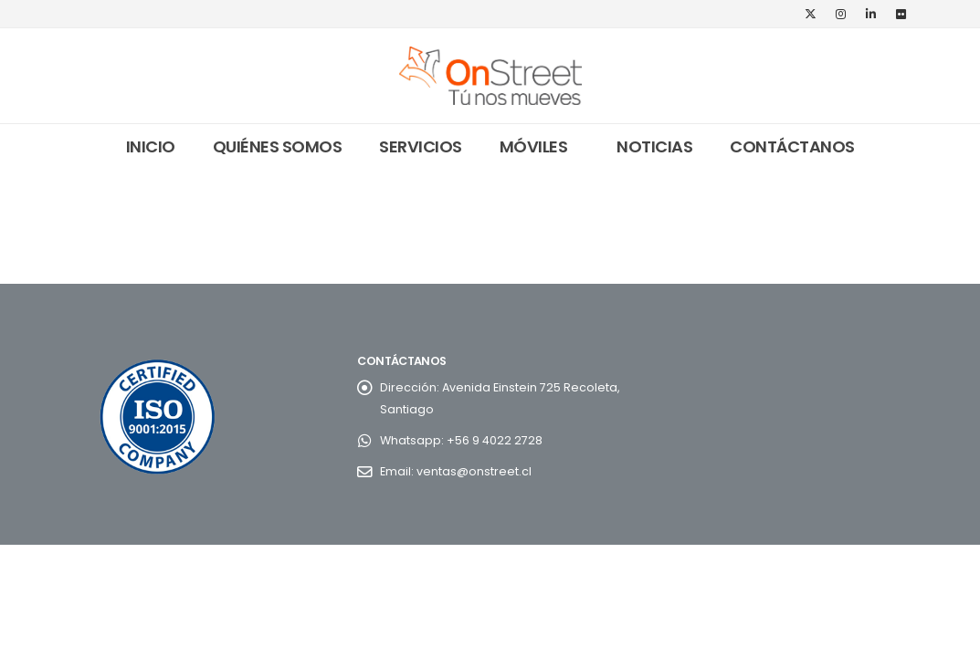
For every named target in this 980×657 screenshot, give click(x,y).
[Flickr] (901, 13)
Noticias (654, 146)
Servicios (420, 146)
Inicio (150, 146)
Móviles (534, 146)
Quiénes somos (277, 146)
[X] (811, 13)
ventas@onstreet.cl (474, 471)
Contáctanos (792, 146)
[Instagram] (841, 13)
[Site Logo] (490, 76)
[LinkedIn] (871, 13)
